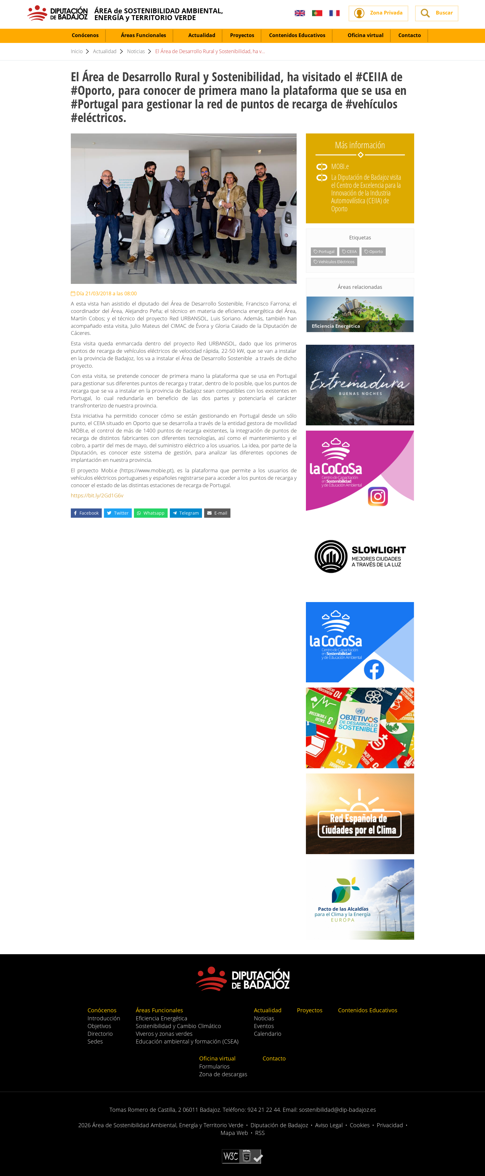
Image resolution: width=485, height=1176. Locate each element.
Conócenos (81, 35)
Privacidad (390, 1125)
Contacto (409, 35)
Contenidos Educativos (297, 35)
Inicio (77, 51)
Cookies (360, 1125)
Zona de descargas (223, 1074)
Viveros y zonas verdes (164, 1033)
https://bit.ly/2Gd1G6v (97, 495)
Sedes (95, 1041)
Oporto (373, 251)
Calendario (267, 1033)
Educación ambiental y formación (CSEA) (187, 1041)
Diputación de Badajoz (279, 1125)
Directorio (100, 1033)
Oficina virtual (362, 35)
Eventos (264, 1026)
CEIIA (349, 251)
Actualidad (198, 35)
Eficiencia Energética (161, 1018)
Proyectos (242, 35)
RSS (260, 1132)
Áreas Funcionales (140, 35)
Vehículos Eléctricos (334, 261)
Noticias (136, 51)
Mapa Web (234, 1132)
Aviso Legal (329, 1125)
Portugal (324, 251)
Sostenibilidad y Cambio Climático (178, 1026)
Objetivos (99, 1026)
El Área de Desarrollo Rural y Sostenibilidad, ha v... (210, 51)
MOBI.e (340, 166)
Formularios (214, 1066)
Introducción (104, 1018)
